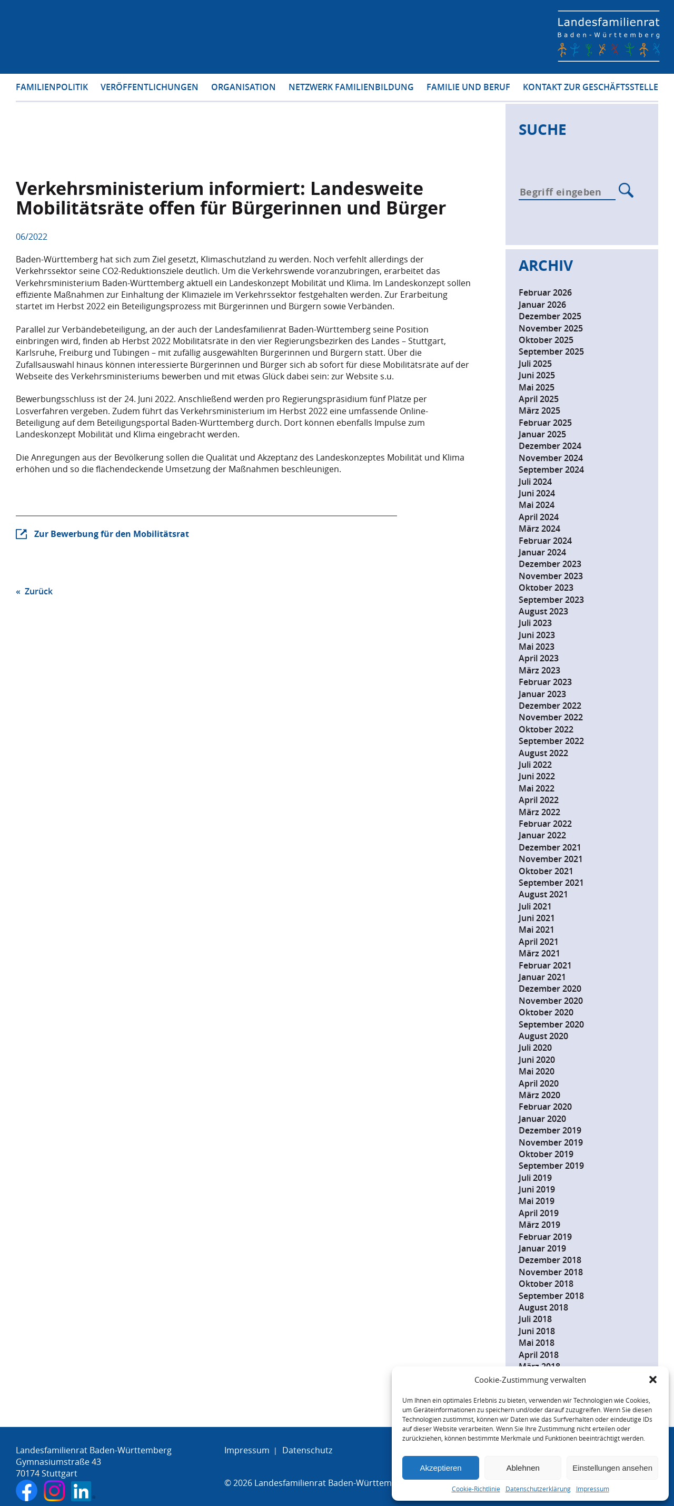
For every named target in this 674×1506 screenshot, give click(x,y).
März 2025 (539, 410)
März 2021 (539, 953)
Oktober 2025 (546, 340)
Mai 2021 (536, 929)
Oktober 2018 (546, 1283)
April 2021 (539, 941)
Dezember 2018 (550, 1260)
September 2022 (551, 741)
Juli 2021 (535, 906)
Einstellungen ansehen (612, 1467)
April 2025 (539, 399)
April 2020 (539, 1083)
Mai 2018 (536, 1342)
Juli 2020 (535, 1047)
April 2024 (539, 517)
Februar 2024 (545, 540)
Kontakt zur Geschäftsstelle (590, 88)
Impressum (592, 1489)
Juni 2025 (537, 375)
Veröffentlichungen (150, 88)
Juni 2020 (537, 1059)
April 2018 (539, 1355)
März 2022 (539, 812)
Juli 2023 (535, 623)
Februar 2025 (545, 422)
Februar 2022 (545, 823)
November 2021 (551, 859)
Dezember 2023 (550, 564)
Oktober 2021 (546, 871)
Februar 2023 (545, 682)
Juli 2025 (535, 363)
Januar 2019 (542, 1248)
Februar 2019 (545, 1237)
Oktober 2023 (546, 587)
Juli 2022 (535, 764)
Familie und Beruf (468, 88)
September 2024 (551, 469)
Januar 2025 (542, 434)
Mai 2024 (536, 505)
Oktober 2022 (546, 729)
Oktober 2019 (546, 1154)
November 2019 (551, 1142)
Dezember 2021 (550, 847)
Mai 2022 (536, 788)
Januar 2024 (542, 552)
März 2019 (539, 1224)
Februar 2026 (545, 292)
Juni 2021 (537, 918)
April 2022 (539, 800)
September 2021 (551, 882)
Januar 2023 (542, 694)
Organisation (243, 88)
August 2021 (543, 894)
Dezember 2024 (550, 446)
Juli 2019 (535, 1178)
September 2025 (551, 351)
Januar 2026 (542, 304)
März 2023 (539, 670)
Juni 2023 (537, 635)
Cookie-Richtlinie (476, 1489)
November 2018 (551, 1272)
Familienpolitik (52, 88)
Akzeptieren (440, 1467)
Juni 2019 (537, 1189)
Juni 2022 (537, 776)
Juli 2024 (535, 481)
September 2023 (551, 599)
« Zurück (34, 591)
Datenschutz (307, 1450)
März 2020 (539, 1095)
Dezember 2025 (550, 316)
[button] (653, 1379)
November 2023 (551, 576)
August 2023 (543, 611)
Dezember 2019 (550, 1130)
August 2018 (543, 1307)
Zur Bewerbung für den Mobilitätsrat (111, 534)
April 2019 (539, 1213)
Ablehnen (522, 1467)
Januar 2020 (542, 1118)
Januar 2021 (542, 977)
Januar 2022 (542, 835)
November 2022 (551, 717)
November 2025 (551, 328)
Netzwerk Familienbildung (351, 88)
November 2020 (551, 1000)
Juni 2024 (537, 493)
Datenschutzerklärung (538, 1489)
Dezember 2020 (550, 988)
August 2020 (543, 1036)
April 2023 (539, 658)
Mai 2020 (536, 1071)
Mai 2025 (536, 387)
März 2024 (539, 528)
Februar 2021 (545, 965)
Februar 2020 (545, 1106)
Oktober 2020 (546, 1012)
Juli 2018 (535, 1319)
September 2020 (551, 1024)
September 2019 (551, 1165)
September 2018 (551, 1296)
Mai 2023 (536, 646)
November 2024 (551, 458)
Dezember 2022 (550, 705)
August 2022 (543, 753)
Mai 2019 (536, 1201)
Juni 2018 (537, 1331)
